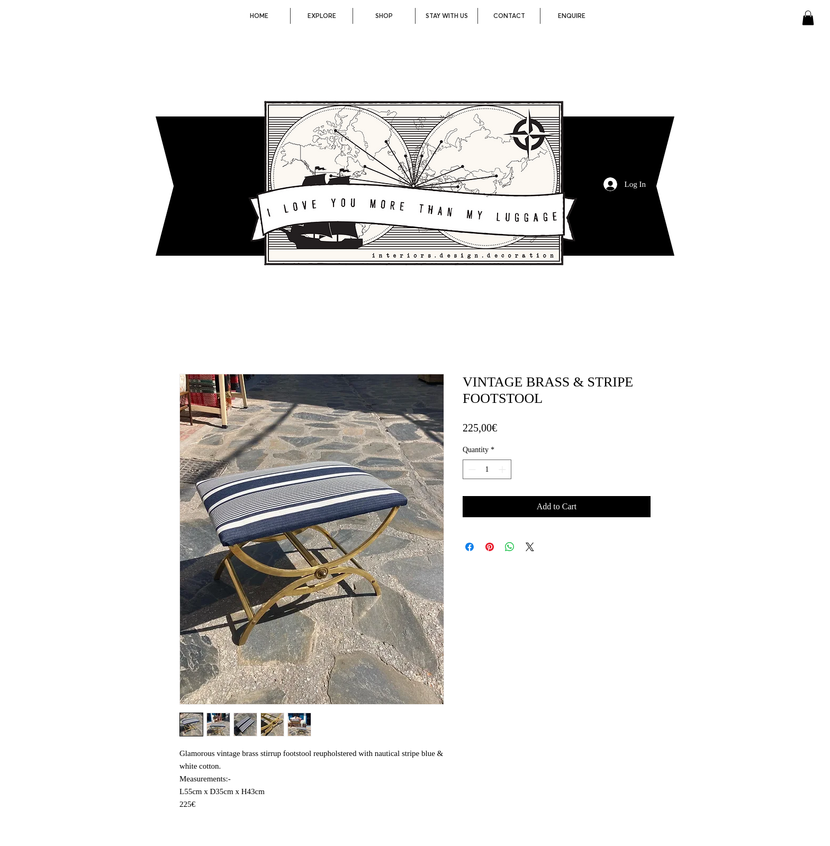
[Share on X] (530, 547)
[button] (808, 18)
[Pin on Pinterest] (489, 547)
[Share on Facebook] (469, 547)
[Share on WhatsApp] (509, 547)
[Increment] (503, 469)
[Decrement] (470, 469)
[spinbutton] (487, 469)
